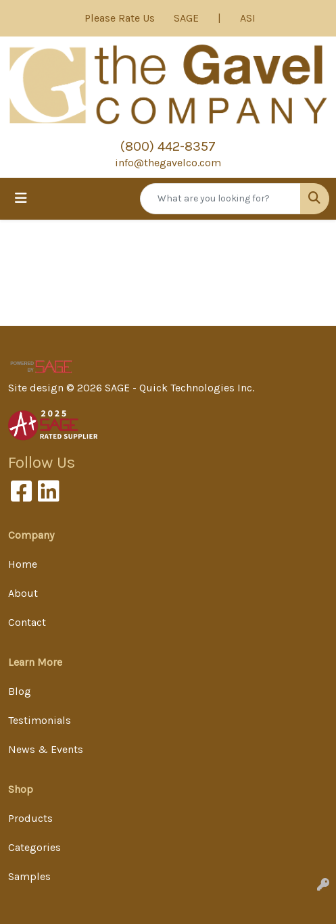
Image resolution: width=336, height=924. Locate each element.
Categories (34, 847)
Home (22, 564)
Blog (19, 691)
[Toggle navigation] (21, 198)
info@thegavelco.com (168, 162)
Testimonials (39, 720)
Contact (27, 622)
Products (30, 818)
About (23, 593)
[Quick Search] (220, 198)
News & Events (45, 749)
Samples (29, 876)
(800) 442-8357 (168, 146)
